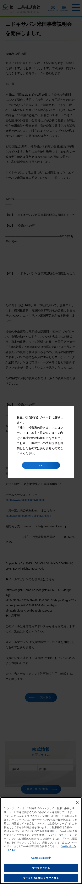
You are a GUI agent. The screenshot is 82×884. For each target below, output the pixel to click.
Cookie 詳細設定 (41, 857)
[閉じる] (77, 802)
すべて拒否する (41, 868)
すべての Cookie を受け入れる (41, 877)
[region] (41, 840)
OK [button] (41, 465)
